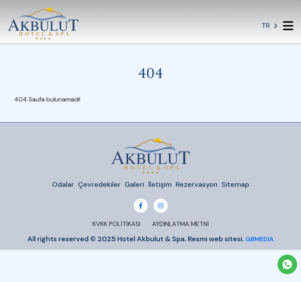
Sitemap (235, 184)
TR (269, 25)
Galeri (134, 184)
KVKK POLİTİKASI (116, 224)
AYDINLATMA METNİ (180, 224)
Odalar (63, 184)
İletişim (160, 184)
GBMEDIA (259, 239)
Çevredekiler (99, 184)
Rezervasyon (197, 184)
